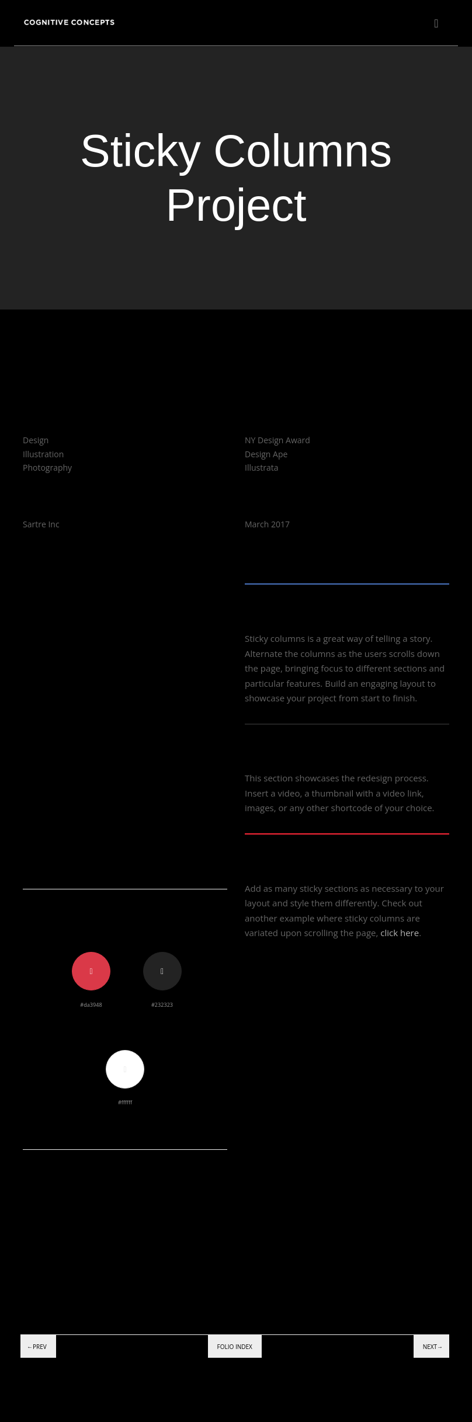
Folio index (234, 1347)
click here (399, 932)
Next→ (433, 1347)
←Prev (37, 1347)
